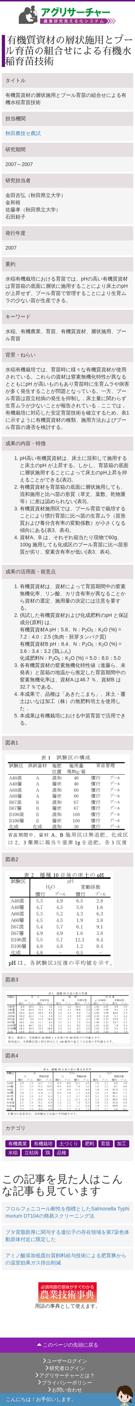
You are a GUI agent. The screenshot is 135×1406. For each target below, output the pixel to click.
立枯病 (31, 1152)
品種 (61, 1152)
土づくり (68, 1143)
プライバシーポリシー (64, 1382)
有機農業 (17, 1143)
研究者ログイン (64, 1368)
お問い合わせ (64, 1390)
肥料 (89, 1143)
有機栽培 (43, 1143)
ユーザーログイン (64, 1361)
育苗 (105, 1143)
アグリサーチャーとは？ (64, 1375)
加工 (121, 1143)
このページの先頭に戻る (68, 1345)
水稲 (13, 1152)
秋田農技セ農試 (23, 133)
